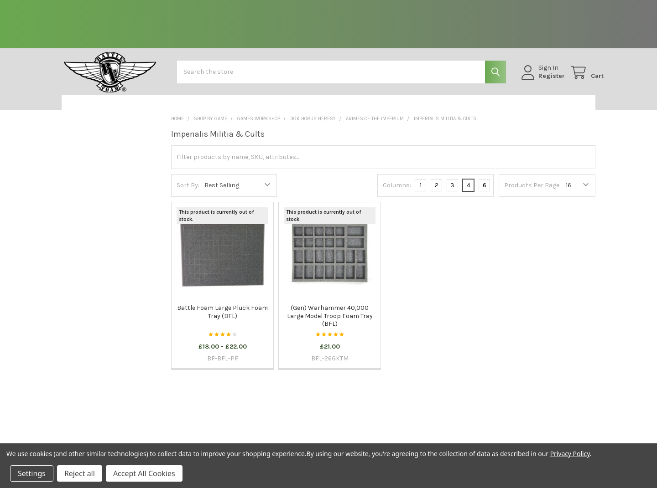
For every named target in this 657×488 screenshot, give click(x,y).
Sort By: (188, 191)
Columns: (397, 191)
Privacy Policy (570, 453)
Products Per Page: (532, 191)
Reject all (79, 473)
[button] (109, 109)
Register (543, 80)
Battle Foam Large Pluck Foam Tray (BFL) (222, 318)
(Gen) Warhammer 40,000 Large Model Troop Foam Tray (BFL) (330, 322)
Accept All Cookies (144, 473)
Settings (32, 473)
